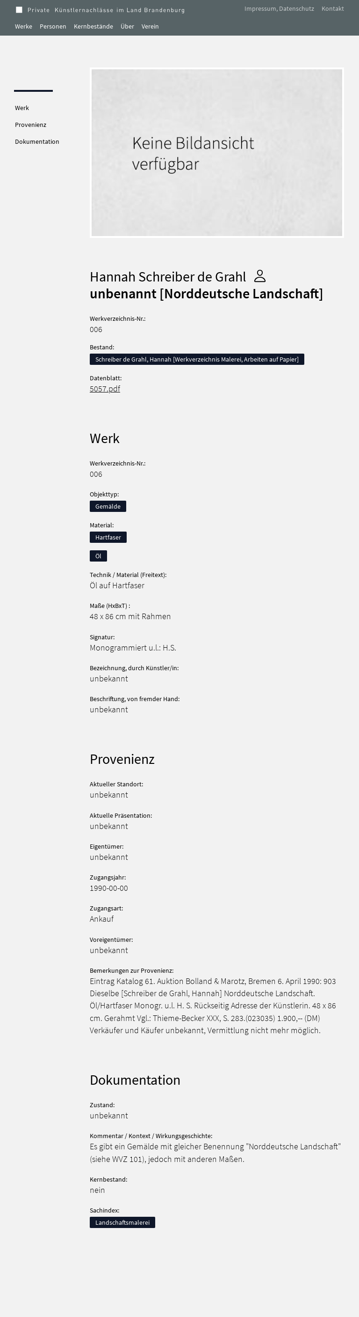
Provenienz (30, 124)
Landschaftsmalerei (122, 1222)
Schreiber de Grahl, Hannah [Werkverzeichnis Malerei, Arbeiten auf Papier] (197, 359)
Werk (22, 108)
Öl (98, 556)
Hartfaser (108, 537)
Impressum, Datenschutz (279, 8)
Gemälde (108, 506)
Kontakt (333, 8)
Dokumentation (37, 141)
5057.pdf (105, 389)
